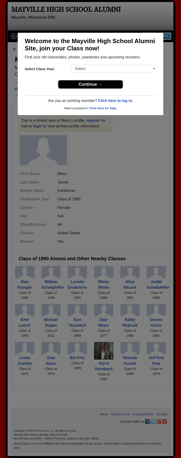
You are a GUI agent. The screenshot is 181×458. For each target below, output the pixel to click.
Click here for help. (103, 108)
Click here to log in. (115, 101)
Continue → (91, 84)
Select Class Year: (40, 69)
